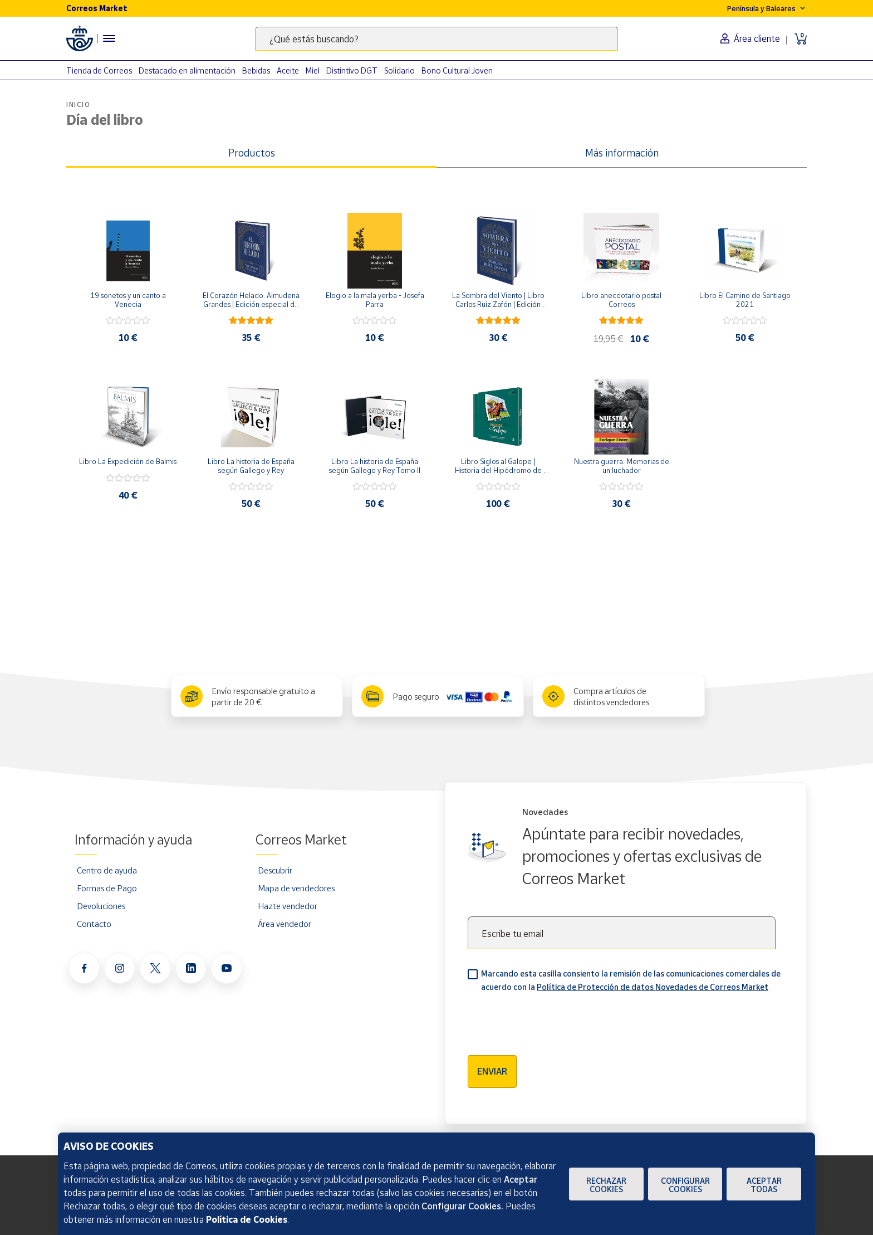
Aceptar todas (764, 1185)
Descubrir (275, 870)
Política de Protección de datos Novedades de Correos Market (652, 987)
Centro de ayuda (107, 870)
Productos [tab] (251, 153)
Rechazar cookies (606, 1185)
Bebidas (256, 70)
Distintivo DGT (351, 70)
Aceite (288, 70)
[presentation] (552, 1020)
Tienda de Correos (99, 70)
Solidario (399, 70)
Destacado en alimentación (187, 70)
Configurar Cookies (685, 1185)
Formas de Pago (107, 888)
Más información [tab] (622, 153)
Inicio (78, 104)
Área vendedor (284, 924)
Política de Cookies (246, 1219)
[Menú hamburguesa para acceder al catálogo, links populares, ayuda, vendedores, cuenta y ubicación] (109, 38)
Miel (313, 70)
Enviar (492, 1071)
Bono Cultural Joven (457, 70)
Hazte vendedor (287, 906)
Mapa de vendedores (296, 888)
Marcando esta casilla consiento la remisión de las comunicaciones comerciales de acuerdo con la (631, 980)
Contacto (94, 924)
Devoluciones (101, 906)
